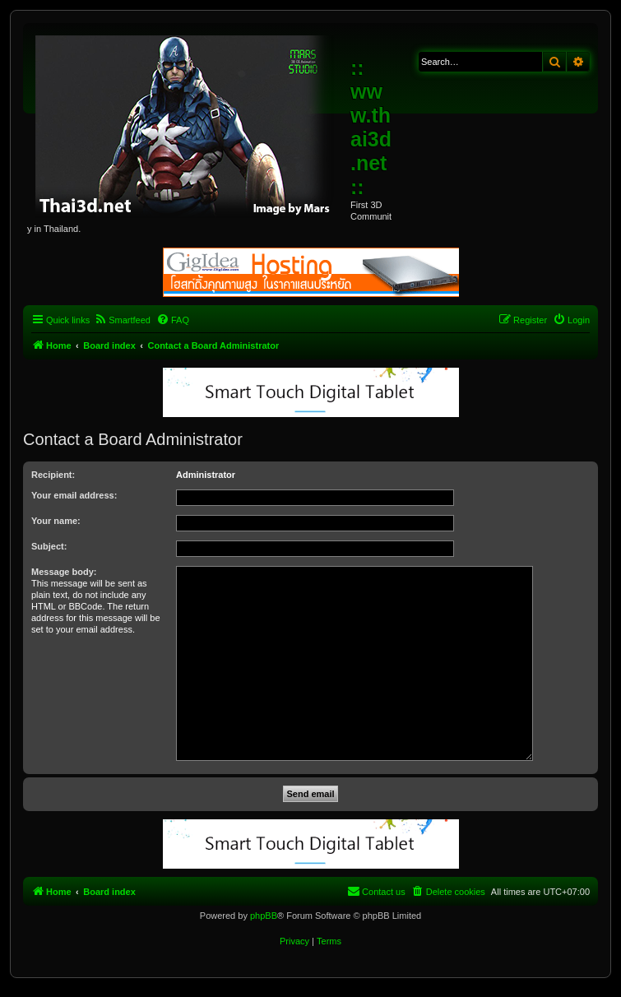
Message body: (63, 572)
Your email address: (74, 495)
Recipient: (53, 475)
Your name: (56, 521)
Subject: (49, 546)
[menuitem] (122, 320)
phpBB (263, 915)
